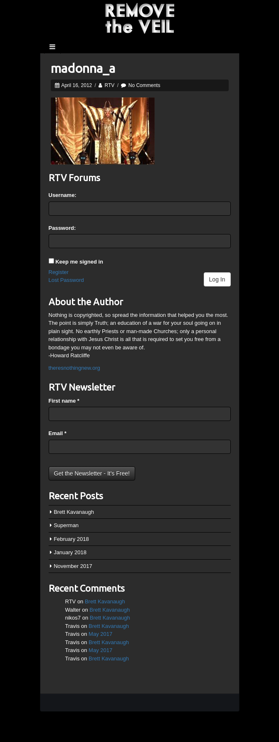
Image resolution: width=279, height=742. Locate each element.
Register (59, 272)
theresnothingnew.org (74, 368)
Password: (62, 228)
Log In (217, 279)
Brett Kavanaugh (74, 512)
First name (64, 401)
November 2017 (73, 566)
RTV (110, 85)
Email (58, 433)
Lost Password (66, 280)
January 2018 (70, 552)
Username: (63, 195)
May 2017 (100, 634)
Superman (66, 525)
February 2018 (71, 539)
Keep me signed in (79, 262)
